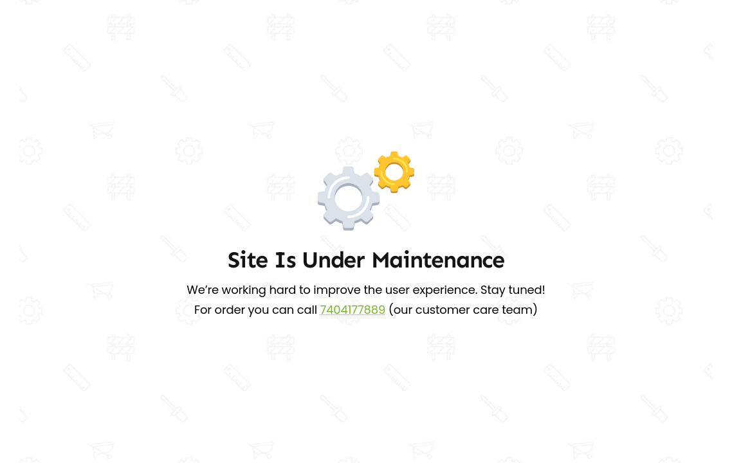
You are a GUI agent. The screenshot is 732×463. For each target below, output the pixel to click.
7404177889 (353, 310)
